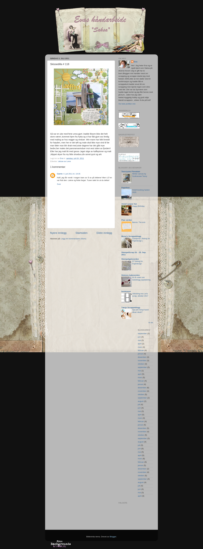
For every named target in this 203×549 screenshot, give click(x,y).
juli (139, 404)
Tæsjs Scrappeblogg (130, 307)
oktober (141, 364)
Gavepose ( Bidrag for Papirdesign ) (141, 239)
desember (142, 357)
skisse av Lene (64, 161)
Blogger (113, 537)
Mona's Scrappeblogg (131, 236)
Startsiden (82, 232)
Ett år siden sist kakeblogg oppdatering (141, 278)
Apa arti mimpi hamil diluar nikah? (140, 311)
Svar (59, 184)
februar (141, 350)
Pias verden (126, 220)
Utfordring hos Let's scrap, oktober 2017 (140, 295)
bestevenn (126, 291)
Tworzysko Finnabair (130, 171)
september (142, 333)
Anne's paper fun (129, 204)
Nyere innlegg (58, 232)
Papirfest (125, 188)
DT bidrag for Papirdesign (137, 262)
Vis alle (150, 322)
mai (139, 340)
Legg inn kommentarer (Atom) (73, 239)
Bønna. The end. (139, 222)
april (140, 344)
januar (140, 354)
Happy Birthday (138, 206)
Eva (135, 62)
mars (140, 347)
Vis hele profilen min (126, 104)
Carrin (60, 174)
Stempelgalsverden (130, 259)
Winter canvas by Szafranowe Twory (139, 175)
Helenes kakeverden (130, 275)
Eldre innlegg (104, 232)
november (142, 360)
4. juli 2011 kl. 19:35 (71, 174)
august (141, 401)
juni (139, 337)
